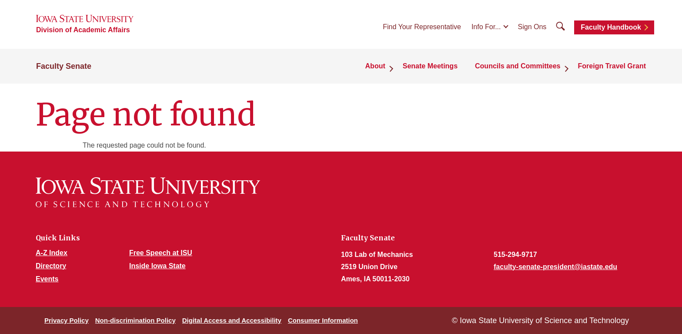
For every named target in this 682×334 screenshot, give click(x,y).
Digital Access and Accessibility (231, 320)
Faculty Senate (63, 66)
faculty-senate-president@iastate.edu (555, 266)
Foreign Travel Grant (612, 66)
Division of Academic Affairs (83, 30)
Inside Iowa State (157, 266)
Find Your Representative (422, 26)
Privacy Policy (66, 320)
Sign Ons (532, 26)
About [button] (375, 66)
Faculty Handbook (611, 27)
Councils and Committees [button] (517, 66)
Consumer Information (323, 320)
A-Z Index (51, 252)
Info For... (486, 26)
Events (47, 279)
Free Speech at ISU (160, 252)
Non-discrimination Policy (135, 320)
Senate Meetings (430, 66)
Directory (51, 266)
